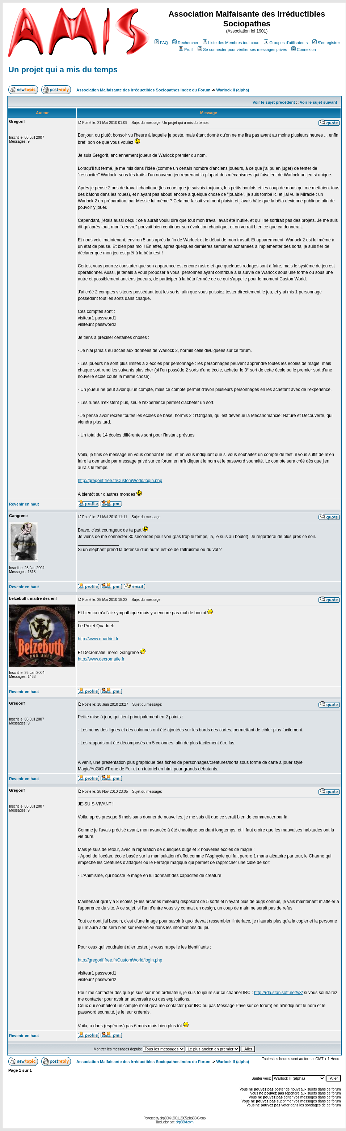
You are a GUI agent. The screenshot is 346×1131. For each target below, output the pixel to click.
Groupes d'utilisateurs (286, 42)
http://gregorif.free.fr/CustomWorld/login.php (120, 480)
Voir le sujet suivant (318, 102)
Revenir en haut (24, 504)
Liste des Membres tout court (231, 42)
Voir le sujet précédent (274, 102)
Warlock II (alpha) (232, 90)
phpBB (164, 1118)
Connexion (303, 49)
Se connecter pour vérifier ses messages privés (242, 49)
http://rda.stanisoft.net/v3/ (278, 992)
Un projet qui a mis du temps (63, 69)
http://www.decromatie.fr (101, 659)
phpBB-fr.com (184, 1122)
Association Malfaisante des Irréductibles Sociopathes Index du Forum (143, 90)
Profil (186, 49)
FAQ (161, 42)
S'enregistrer (326, 42)
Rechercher (185, 42)
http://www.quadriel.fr (98, 638)
